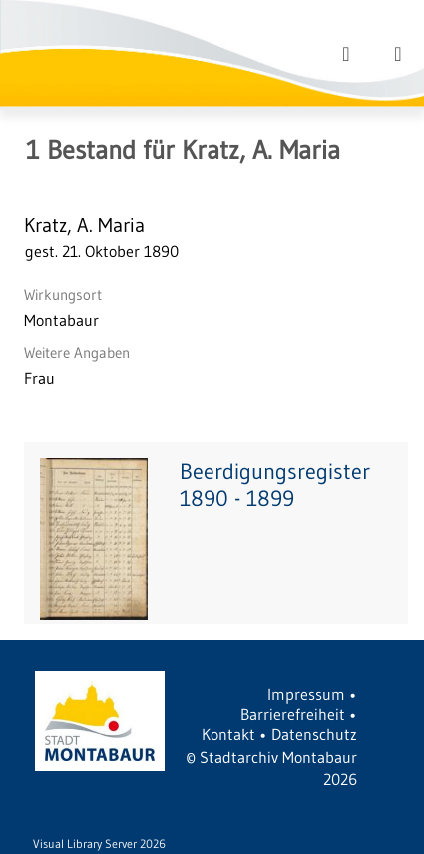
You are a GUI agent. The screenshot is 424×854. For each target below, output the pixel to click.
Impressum (306, 694)
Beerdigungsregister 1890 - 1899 (275, 485)
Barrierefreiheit (292, 714)
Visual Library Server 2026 (99, 843)
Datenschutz (314, 734)
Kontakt (228, 734)
